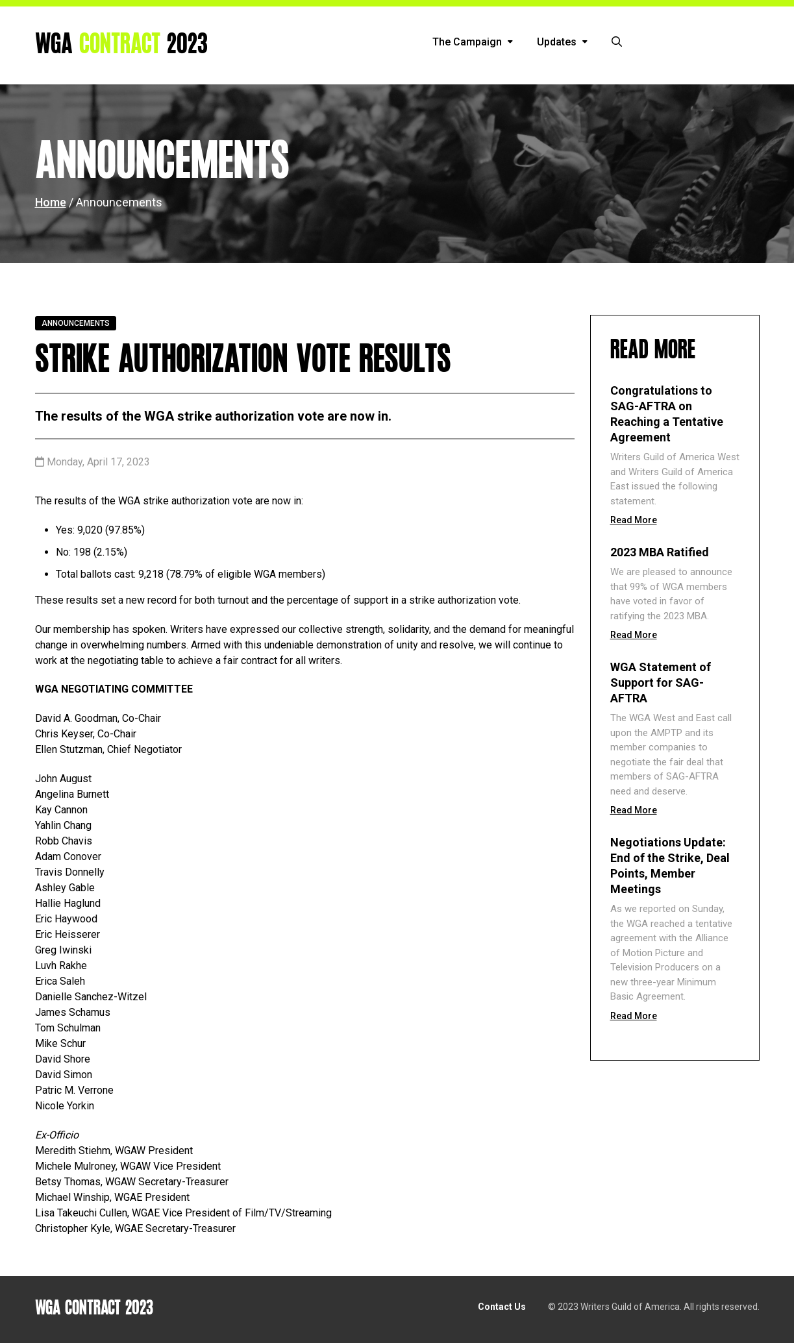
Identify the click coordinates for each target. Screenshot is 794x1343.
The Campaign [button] (472, 42)
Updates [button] (562, 42)
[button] (616, 42)
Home (50, 202)
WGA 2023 (121, 44)
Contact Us (502, 1306)
